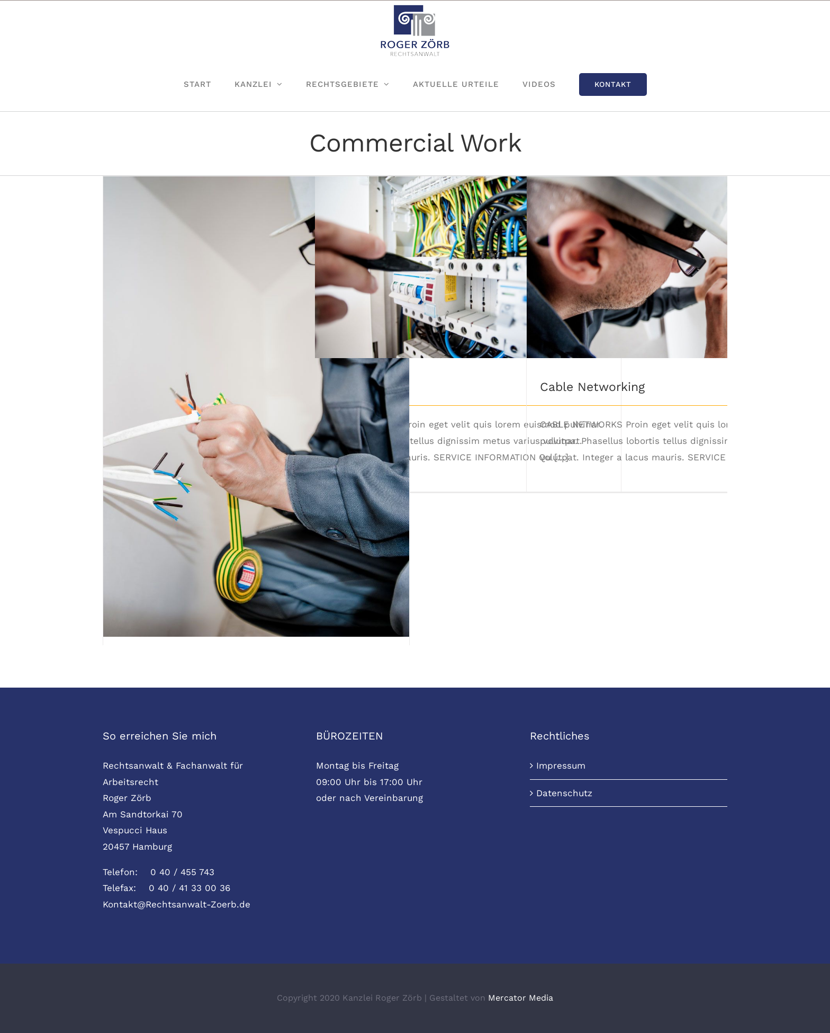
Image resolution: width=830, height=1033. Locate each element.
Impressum (560, 765)
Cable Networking (592, 387)
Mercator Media (520, 998)
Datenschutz (564, 793)
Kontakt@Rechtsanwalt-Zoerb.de (176, 904)
